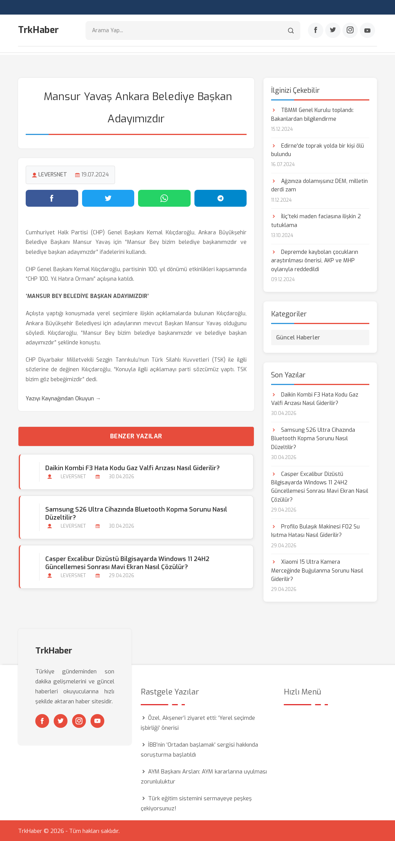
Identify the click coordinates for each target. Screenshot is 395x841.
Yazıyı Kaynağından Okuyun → (63, 398)
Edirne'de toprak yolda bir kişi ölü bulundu (317, 149)
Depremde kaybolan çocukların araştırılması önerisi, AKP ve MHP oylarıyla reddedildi (314, 260)
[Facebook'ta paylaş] (52, 197)
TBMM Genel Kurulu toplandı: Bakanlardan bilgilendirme (312, 114)
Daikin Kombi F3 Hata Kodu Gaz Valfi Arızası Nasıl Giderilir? (131, 467)
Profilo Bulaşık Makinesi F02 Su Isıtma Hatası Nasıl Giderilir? (315, 530)
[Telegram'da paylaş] (220, 197)
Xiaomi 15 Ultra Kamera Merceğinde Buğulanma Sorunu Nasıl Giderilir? (317, 570)
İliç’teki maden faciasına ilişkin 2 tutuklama (316, 220)
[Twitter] (333, 31)
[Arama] (291, 30)
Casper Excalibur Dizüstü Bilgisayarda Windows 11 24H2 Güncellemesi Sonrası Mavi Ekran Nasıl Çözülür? (126, 562)
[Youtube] (367, 31)
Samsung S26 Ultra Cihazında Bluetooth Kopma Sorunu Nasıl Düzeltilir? (135, 513)
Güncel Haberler (298, 336)
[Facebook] (315, 31)
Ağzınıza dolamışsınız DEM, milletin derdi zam (319, 185)
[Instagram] (350, 31)
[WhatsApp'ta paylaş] (164, 197)
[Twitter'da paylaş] (108, 197)
